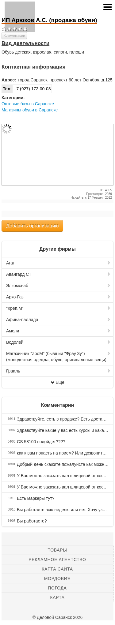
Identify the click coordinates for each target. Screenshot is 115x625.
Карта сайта (57, 569)
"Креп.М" (58, 308)
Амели (58, 330)
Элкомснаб (58, 285)
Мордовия (57, 578)
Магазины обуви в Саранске (30, 109)
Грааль (58, 371)
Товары (57, 550)
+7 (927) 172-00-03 (26, 89)
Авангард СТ (58, 274)
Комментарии (14, 35)
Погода (57, 588)
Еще (57, 382)
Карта (57, 597)
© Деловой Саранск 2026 (57, 617)
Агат (58, 262)
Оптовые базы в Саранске (28, 103)
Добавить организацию (32, 225)
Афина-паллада (58, 319)
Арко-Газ (58, 296)
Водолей (58, 342)
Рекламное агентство (57, 559)
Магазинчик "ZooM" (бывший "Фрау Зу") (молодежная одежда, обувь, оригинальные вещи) (58, 356)
